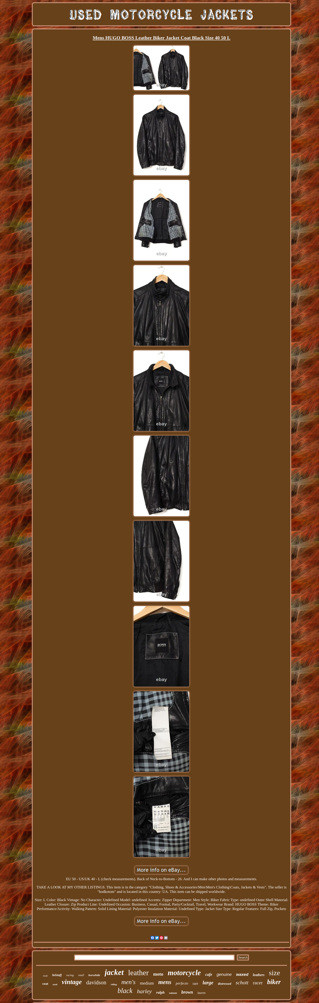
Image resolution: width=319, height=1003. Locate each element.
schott (242, 982)
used (55, 984)
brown (187, 992)
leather (138, 973)
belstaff (57, 975)
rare (195, 983)
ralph (160, 992)
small (81, 975)
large (208, 982)
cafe (208, 974)
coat (45, 983)
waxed (242, 974)
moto (158, 974)
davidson (96, 982)
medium (147, 983)
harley (144, 991)
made (45, 976)
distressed (224, 983)
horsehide (94, 975)
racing (70, 975)
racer (258, 982)
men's (128, 982)
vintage (72, 981)
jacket (114, 972)
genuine (224, 974)
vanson (173, 993)
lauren (201, 993)
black (125, 991)
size (274, 973)
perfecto (182, 983)
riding (114, 984)
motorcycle (184, 973)
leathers (258, 975)
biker (274, 981)
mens (164, 982)
